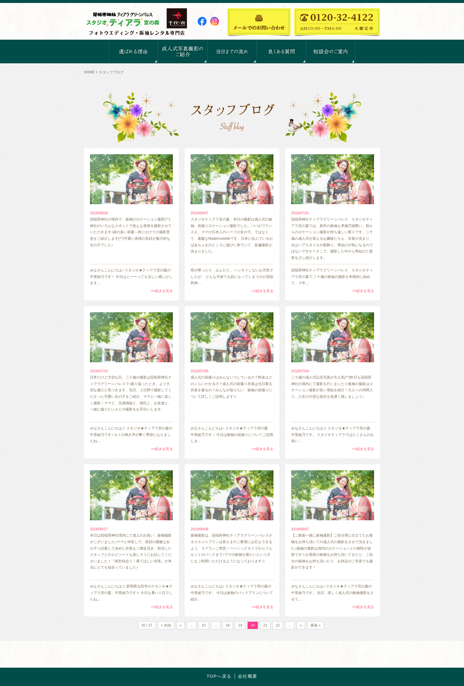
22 (278, 625)
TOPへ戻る (219, 676)
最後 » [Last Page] (315, 625)
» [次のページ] (301, 625)
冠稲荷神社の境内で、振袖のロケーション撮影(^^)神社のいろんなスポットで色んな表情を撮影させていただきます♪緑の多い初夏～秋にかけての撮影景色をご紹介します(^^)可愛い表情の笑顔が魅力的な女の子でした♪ (131, 232)
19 (240, 625)
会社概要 (247, 676)
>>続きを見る (162, 291)
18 (228, 625)
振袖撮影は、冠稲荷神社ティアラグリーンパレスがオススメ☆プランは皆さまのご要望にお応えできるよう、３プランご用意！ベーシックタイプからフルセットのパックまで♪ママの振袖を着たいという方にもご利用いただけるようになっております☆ (231, 548)
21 (265, 625)
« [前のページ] (181, 625)
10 (203, 625)
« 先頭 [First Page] (166, 625)
